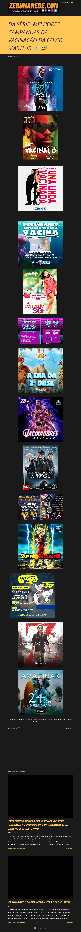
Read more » (69, 848)
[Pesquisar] (65, 2)
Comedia (14, 728)
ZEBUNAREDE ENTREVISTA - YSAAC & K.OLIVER (39, 902)
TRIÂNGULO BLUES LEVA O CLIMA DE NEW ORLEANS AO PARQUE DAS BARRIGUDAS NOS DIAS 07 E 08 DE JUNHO (38, 825)
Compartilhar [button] (67, 728)
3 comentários (21, 848)
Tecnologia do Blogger (40, 928)
